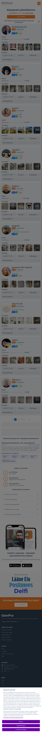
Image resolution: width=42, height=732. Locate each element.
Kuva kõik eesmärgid (21, 729)
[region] (21, 709)
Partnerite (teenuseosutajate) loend (13, 717)
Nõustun (21, 721)
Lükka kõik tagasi (21, 725)
